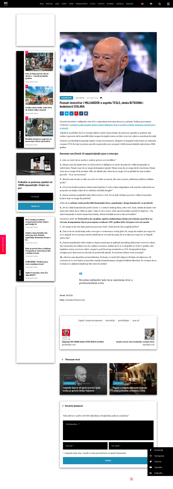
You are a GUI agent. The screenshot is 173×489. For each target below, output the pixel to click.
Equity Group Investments (90, 320)
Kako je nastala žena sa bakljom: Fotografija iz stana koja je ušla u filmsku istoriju (38, 250)
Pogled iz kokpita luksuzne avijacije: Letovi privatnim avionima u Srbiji (130, 389)
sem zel (135, 320)
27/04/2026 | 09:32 (31, 243)
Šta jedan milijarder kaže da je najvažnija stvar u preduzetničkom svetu (106, 281)
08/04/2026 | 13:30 (84, 383)
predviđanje (123, 320)
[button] (160, 450)
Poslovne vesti (66, 98)
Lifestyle (118, 383)
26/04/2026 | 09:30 (31, 82)
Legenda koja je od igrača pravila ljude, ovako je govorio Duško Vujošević (82, 389)
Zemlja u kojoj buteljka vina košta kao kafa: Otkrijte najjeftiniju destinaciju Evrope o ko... (38, 236)
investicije (110, 320)
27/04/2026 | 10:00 (31, 227)
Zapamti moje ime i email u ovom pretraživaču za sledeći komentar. (96, 453)
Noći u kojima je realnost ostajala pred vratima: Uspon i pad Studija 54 (37, 221)
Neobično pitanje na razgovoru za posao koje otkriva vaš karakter (38, 140)
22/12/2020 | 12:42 (92, 98)
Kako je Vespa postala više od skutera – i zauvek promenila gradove (36, 75)
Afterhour (69, 383)
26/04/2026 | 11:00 (31, 278)
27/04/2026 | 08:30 (31, 267)
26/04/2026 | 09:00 (31, 113)
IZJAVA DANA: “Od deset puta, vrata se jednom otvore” (36, 263)
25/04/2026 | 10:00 (31, 145)
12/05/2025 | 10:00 (132, 383)
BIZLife (81, 98)
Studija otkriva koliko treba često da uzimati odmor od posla (38, 108)
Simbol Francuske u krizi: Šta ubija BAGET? (36, 274)
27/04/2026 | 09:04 (31, 256)
